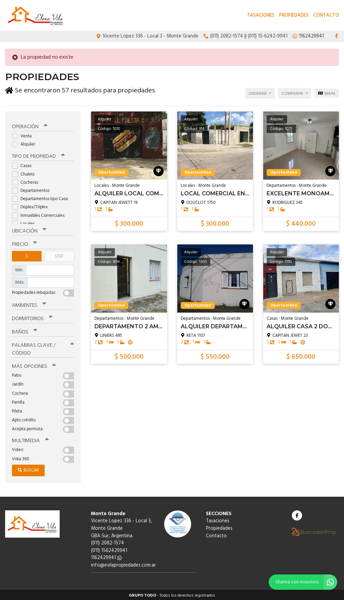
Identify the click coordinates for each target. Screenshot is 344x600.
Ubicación (29, 230)
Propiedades (294, 15)
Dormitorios (32, 317)
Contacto (326, 15)
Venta (24, 135)
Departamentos (33, 189)
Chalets (25, 173)
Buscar (28, 468)
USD (59, 254)
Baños (24, 331)
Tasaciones (260, 15)
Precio (24, 243)
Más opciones (34, 365)
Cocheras (27, 181)
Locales (25, 222)
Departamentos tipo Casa (42, 197)
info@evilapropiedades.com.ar (123, 564)
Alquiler (26, 143)
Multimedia (30, 439)
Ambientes (29, 304)
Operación (29, 125)
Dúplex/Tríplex (32, 206)
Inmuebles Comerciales (40, 214)
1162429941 (106, 556)
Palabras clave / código (43, 348)
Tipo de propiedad (38, 155)
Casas (24, 165)
